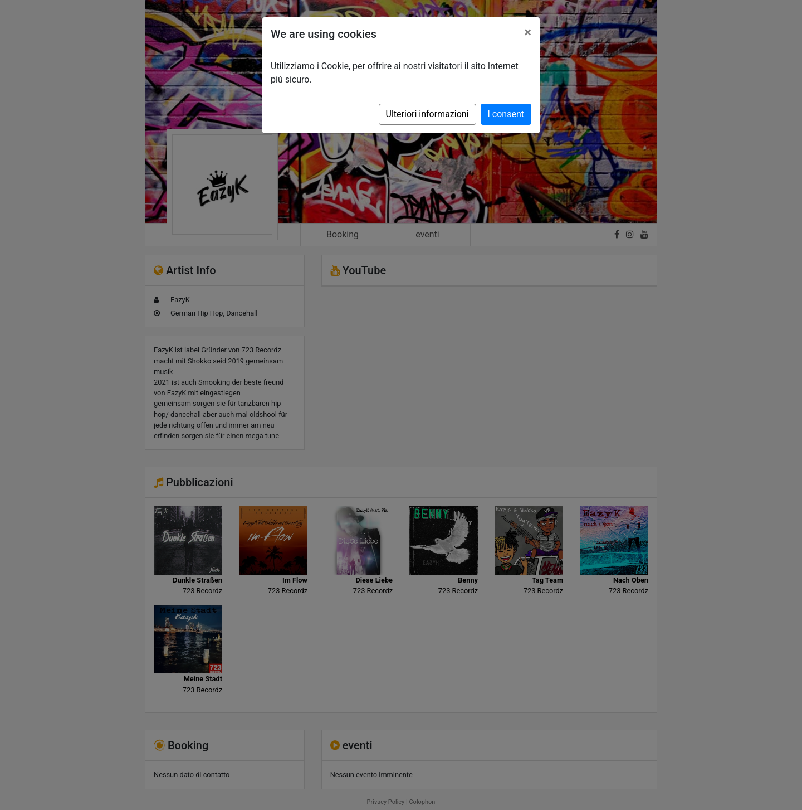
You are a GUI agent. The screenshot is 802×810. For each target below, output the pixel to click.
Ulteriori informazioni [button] (427, 114)
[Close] (528, 32)
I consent (506, 114)
